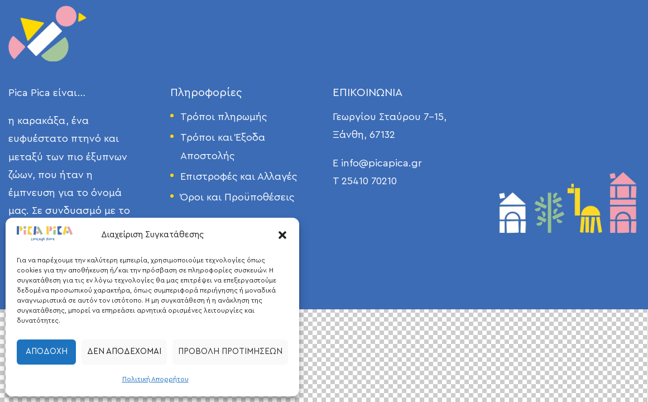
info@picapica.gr (381, 163)
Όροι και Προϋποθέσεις (237, 197)
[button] (282, 235)
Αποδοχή (47, 351)
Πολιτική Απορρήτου (155, 379)
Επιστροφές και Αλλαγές (238, 176)
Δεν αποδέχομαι (124, 351)
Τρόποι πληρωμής (223, 117)
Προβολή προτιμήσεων (230, 351)
